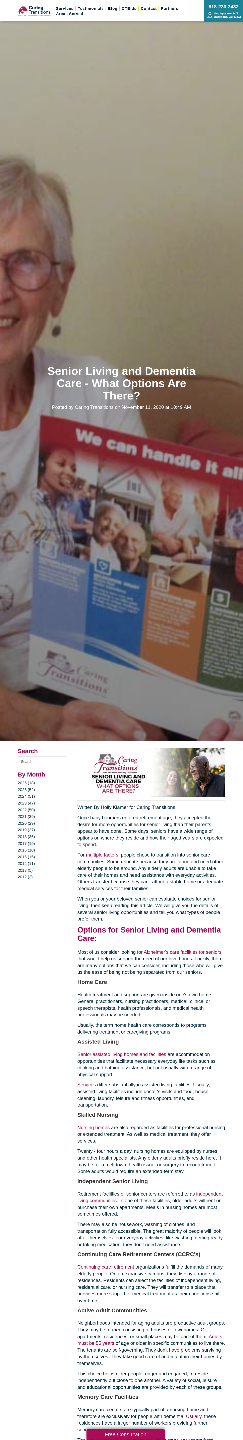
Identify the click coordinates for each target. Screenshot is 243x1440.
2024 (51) (26, 796)
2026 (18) (26, 783)
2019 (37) (26, 830)
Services (86, 1084)
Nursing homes (93, 1127)
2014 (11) (26, 863)
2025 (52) (26, 790)
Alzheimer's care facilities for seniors (182, 952)
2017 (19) (26, 843)
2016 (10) (26, 850)
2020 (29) (26, 823)
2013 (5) (25, 870)
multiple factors (102, 855)
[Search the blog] (42, 762)
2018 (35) (26, 837)
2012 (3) (25, 877)
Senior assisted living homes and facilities (121, 1054)
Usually (193, 1416)
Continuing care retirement (105, 1267)
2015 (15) (26, 857)
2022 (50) (26, 810)
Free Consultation (125, 1434)
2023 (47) (26, 803)
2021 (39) (26, 816)
